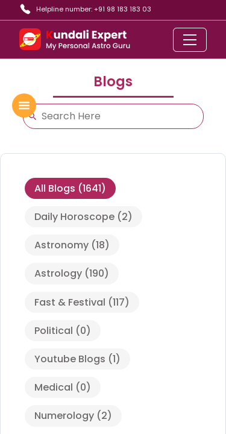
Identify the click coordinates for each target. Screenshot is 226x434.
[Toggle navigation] (190, 40)
